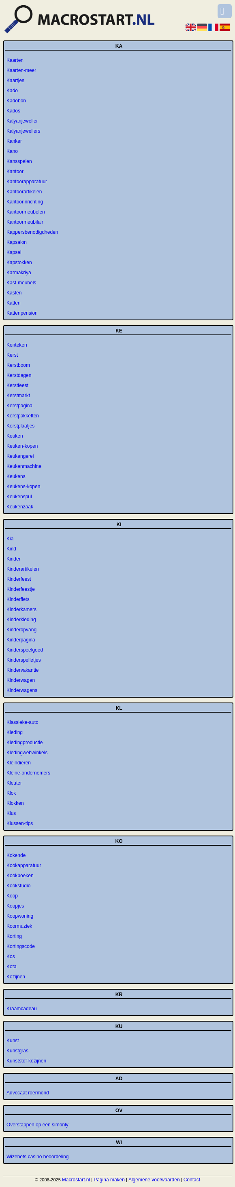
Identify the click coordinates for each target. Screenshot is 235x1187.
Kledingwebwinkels (26, 752)
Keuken (14, 436)
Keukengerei (20, 456)
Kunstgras (17, 1051)
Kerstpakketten (22, 416)
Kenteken (16, 345)
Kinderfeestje (20, 589)
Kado (12, 90)
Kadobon (16, 101)
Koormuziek (19, 926)
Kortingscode (20, 946)
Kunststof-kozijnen (26, 1061)
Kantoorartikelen (24, 192)
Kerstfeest (17, 385)
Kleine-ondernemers (28, 773)
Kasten (13, 293)
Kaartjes (15, 80)
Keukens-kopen (23, 486)
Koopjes (15, 906)
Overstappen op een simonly (37, 1125)
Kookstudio (18, 886)
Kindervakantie (22, 670)
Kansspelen (19, 161)
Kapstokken (19, 262)
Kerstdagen (18, 375)
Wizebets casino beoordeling (37, 1156)
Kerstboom (18, 365)
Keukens (16, 476)
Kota (11, 966)
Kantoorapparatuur (26, 181)
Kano (12, 151)
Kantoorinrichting (24, 202)
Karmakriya (18, 272)
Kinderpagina (20, 640)
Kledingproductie (24, 742)
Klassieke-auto (22, 722)
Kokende (16, 855)
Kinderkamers (21, 609)
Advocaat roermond (27, 1093)
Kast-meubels (21, 283)
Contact (192, 1180)
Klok (11, 793)
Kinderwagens (21, 690)
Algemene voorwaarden (154, 1180)
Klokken (15, 803)
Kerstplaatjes (20, 426)
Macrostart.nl (76, 1180)
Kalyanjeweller (22, 121)
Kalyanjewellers (23, 131)
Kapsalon (16, 242)
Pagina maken (109, 1180)
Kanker (14, 141)
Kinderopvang (21, 630)
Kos (10, 956)
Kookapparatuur (23, 865)
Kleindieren (18, 763)
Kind (11, 549)
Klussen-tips (19, 823)
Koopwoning (19, 916)
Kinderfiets (18, 599)
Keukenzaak (19, 507)
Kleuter (14, 783)
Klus (11, 813)
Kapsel (13, 252)
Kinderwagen (20, 680)
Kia (9, 539)
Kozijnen (15, 977)
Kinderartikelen (22, 569)
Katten (13, 303)
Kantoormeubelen (25, 212)
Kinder (13, 559)
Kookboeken (20, 875)
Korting (14, 936)
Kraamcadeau (21, 1008)
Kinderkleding (21, 619)
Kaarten (15, 60)
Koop (12, 896)
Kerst (12, 355)
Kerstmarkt (18, 395)
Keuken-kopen (22, 446)
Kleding (14, 732)
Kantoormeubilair (24, 222)
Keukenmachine (23, 466)
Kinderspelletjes (23, 660)
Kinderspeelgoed (24, 650)
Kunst (12, 1040)
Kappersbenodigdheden (32, 232)
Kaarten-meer (21, 70)
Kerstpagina (19, 405)
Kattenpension (22, 313)
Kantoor (15, 171)
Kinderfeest (18, 579)
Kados (13, 111)
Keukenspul (19, 496)
